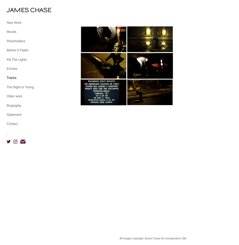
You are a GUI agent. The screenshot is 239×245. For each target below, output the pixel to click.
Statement (14, 115)
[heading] (20, 10)
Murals (11, 32)
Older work (14, 96)
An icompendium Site (174, 238)
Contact (12, 124)
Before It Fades (18, 50)
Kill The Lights (17, 60)
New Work (14, 23)
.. (8, 133)
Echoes (12, 69)
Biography (14, 106)
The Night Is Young (20, 87)
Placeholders (16, 41)
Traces (11, 78)
